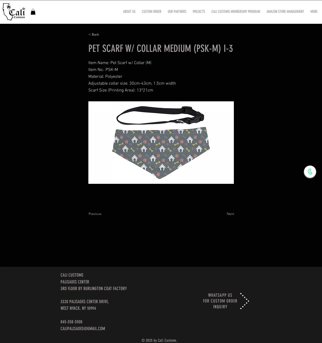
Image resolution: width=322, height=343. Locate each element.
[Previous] (103, 214)
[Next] (223, 214)
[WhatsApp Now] (310, 171)
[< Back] (103, 34)
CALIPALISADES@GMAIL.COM (83, 328)
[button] (33, 12)
